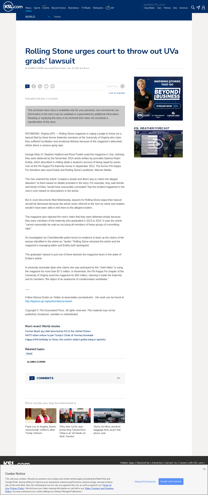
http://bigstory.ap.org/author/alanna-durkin (48, 301)
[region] (104, 479)
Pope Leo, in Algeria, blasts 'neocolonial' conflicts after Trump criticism (40, 430)
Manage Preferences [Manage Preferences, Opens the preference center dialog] (145, 481)
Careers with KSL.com (191, 463)
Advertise (157, 463)
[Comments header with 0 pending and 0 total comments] (75, 378)
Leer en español (117, 93)
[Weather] (110, 9)
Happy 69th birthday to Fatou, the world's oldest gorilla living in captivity (65, 339)
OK (204, 469)
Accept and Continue (171, 481)
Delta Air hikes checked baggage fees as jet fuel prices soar (107, 430)
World (29, 353)
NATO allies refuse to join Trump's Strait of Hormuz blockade (59, 335)
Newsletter (143, 463)
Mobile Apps (127, 463)
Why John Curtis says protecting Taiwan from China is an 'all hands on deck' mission (72, 431)
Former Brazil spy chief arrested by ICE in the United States (58, 331)
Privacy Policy (17, 488)
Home (57, 17)
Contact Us (171, 463)
